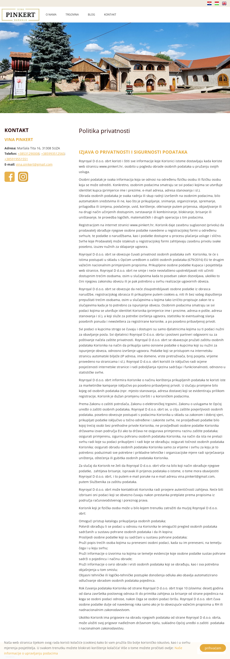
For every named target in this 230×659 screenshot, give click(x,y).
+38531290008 (28, 153)
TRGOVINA (72, 14)
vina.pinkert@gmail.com (34, 164)
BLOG (91, 14)
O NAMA (51, 14)
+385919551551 (16, 159)
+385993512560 (53, 153)
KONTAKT (110, 14)
